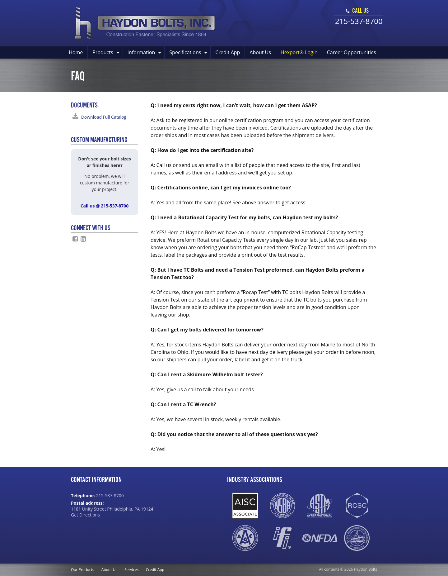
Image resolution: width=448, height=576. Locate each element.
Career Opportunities (351, 52)
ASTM (320, 506)
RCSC (357, 506)
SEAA (357, 538)
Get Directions (85, 515)
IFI (282, 538)
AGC (245, 538)
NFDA (320, 538)
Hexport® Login (299, 52)
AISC (245, 506)
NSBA (282, 506)
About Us (260, 52)
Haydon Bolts (145, 23)
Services (131, 569)
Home (76, 52)
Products (102, 52)
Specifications (185, 52)
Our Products (82, 569)
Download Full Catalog (103, 117)
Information (141, 52)
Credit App (227, 52)
